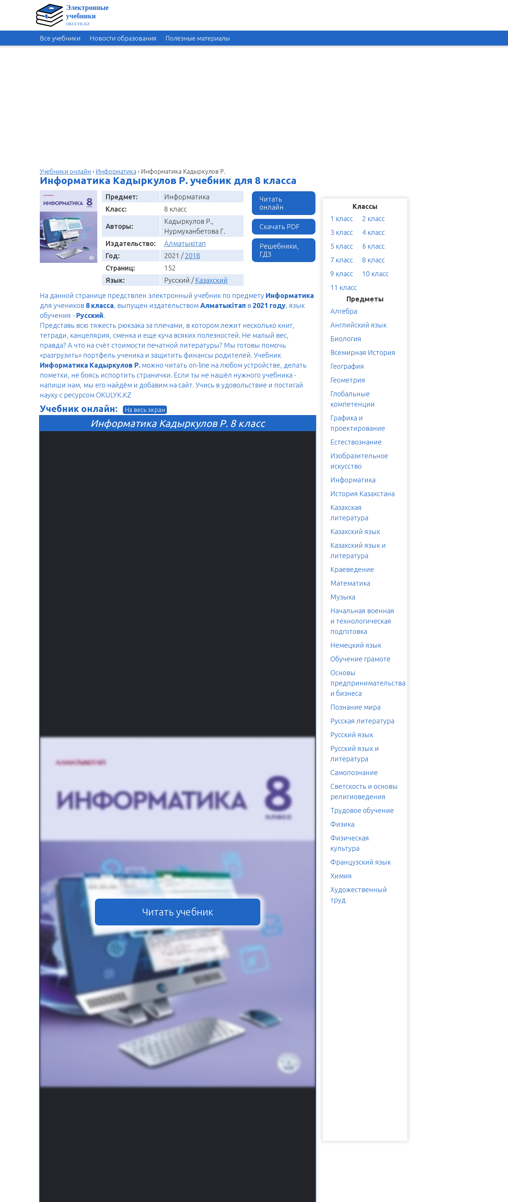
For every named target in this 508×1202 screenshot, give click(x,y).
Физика (342, 824)
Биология (345, 338)
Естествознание (356, 442)
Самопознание (354, 772)
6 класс (373, 246)
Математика (350, 583)
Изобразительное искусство (359, 461)
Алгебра (343, 311)
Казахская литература (349, 512)
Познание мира (355, 707)
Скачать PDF (280, 226)
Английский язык (358, 325)
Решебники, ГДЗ (279, 250)
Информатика (353, 480)
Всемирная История (362, 352)
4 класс (373, 232)
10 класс (375, 273)
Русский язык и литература (354, 753)
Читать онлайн (272, 203)
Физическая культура (349, 843)
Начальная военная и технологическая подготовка (362, 621)
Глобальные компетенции (352, 399)
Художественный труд (358, 895)
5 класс (341, 246)
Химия (341, 876)
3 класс (341, 232)
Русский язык (351, 734)
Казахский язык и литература (358, 550)
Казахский (211, 280)
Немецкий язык (355, 645)
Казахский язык (355, 531)
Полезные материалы (197, 38)
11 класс (343, 287)
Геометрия (347, 380)
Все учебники (60, 38)
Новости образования (123, 38)
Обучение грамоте (360, 659)
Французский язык (360, 862)
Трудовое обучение (362, 810)
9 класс (341, 273)
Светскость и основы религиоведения (364, 791)
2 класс (373, 218)
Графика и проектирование (357, 423)
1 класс (341, 218)
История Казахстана (362, 493)
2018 (192, 255)
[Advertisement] (473, 164)
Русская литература (362, 721)
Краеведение (352, 569)
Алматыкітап (185, 243)
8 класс (373, 260)
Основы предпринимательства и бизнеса (367, 683)
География (347, 366)
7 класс (341, 260)
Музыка (342, 597)
